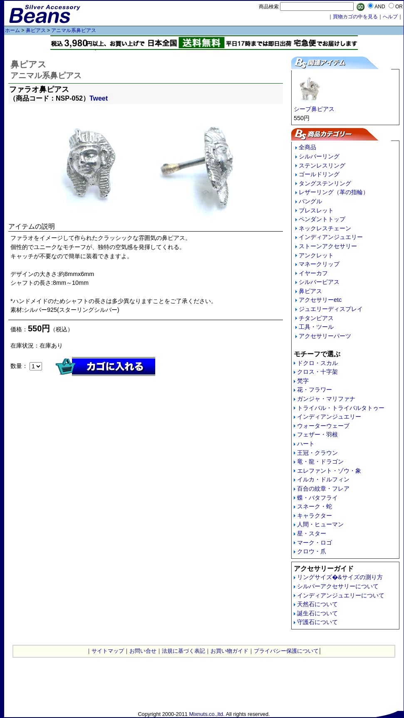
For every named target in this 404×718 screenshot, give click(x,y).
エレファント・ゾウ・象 (329, 470)
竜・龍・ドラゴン (320, 461)
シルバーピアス (319, 282)
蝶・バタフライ (317, 497)
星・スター (311, 533)
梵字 (303, 381)
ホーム (12, 30)
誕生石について (317, 613)
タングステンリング (325, 183)
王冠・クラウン (317, 452)
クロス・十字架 (317, 371)
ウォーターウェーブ (323, 425)
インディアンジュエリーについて (340, 595)
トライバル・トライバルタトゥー (340, 408)
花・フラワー (314, 389)
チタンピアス (316, 318)
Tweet (98, 98)
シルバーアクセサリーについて (338, 586)
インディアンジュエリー (331, 237)
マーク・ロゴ (314, 542)
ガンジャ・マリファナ (326, 398)
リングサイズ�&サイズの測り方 (340, 577)
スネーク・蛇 (314, 506)
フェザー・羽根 (317, 434)
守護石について (317, 622)
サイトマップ (108, 651)
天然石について (317, 604)
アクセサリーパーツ (325, 336)
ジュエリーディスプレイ (331, 309)
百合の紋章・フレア (323, 488)
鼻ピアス (36, 30)
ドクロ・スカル (317, 363)
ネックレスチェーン (325, 228)
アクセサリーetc (320, 299)
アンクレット (316, 255)
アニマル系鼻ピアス (73, 30)
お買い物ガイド (229, 651)
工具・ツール (316, 326)
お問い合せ (142, 651)
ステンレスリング (322, 165)
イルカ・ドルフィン (323, 479)
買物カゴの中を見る (355, 17)
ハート (306, 443)
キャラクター (314, 515)
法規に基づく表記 (183, 651)
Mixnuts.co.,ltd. (206, 714)
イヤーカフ (313, 273)
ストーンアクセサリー (328, 246)
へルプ (390, 17)
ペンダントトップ (322, 219)
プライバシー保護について (286, 651)
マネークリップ (319, 264)
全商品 (307, 147)
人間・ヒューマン (320, 524)
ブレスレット (316, 210)
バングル (310, 201)
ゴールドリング (319, 174)
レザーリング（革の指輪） (334, 192)
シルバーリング (319, 156)
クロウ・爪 (311, 551)
